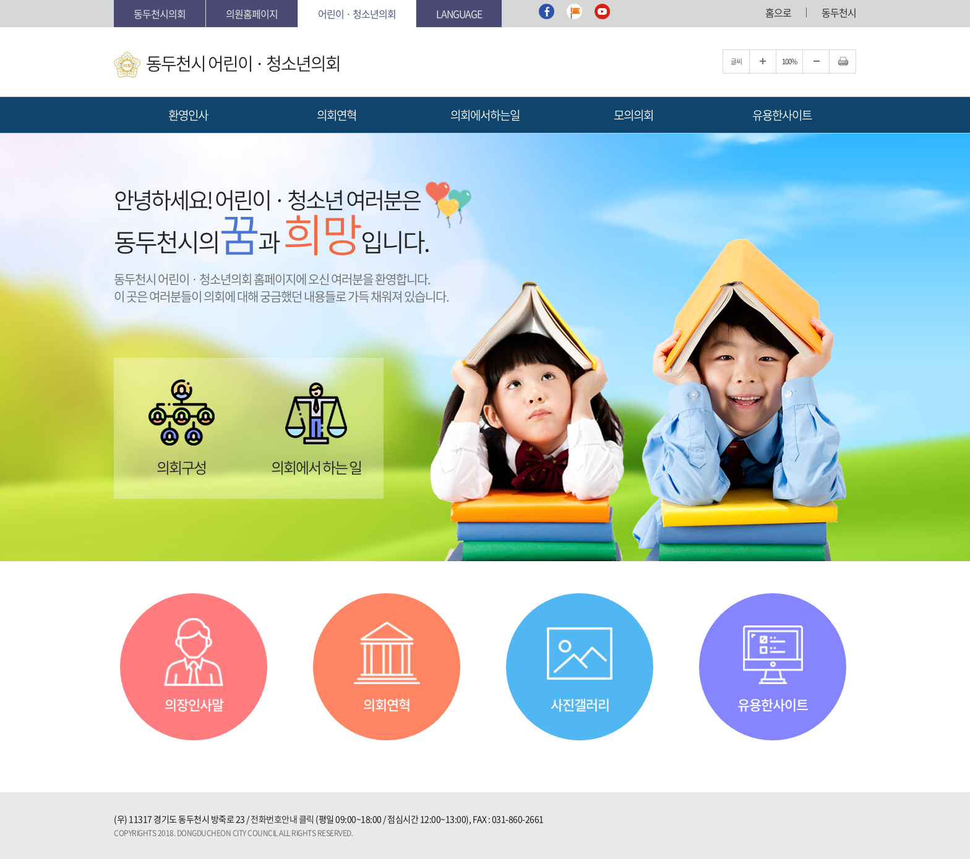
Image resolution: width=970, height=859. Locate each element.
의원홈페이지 (252, 13)
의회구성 (181, 465)
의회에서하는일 (485, 115)
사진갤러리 (580, 704)
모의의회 (633, 115)
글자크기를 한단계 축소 (816, 61)
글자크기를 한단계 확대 (763, 61)
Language (459, 13)
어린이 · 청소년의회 (357, 13)
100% (789, 61)
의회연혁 (336, 115)
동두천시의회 (160, 13)
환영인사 (188, 115)
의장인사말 (194, 704)
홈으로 (778, 12)
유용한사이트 (782, 115)
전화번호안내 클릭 (282, 819)
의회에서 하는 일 (316, 465)
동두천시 (839, 12)
